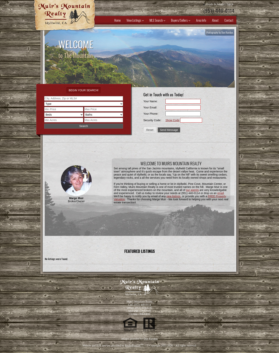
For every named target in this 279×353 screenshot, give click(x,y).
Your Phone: (150, 113)
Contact (228, 20)
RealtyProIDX (134, 345)
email (220, 193)
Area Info (201, 20)
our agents (192, 190)
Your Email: (150, 107)
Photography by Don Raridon (219, 32)
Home (117, 20)
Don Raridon (151, 338)
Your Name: (150, 101)
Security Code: (152, 120)
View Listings (135, 20)
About (215, 20)
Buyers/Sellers (180, 20)
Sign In (230, 4)
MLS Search (157, 20)
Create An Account (216, 4)
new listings (173, 196)
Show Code (172, 120)
